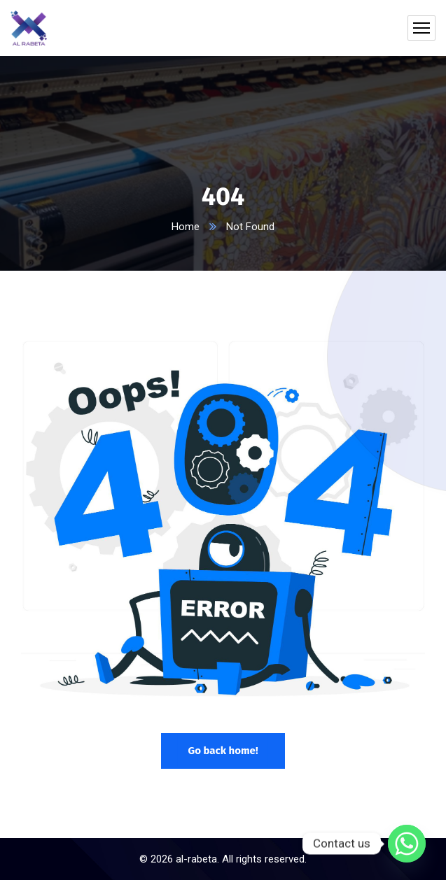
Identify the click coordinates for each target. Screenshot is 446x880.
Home (186, 226)
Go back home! (223, 750)
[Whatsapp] (407, 844)
